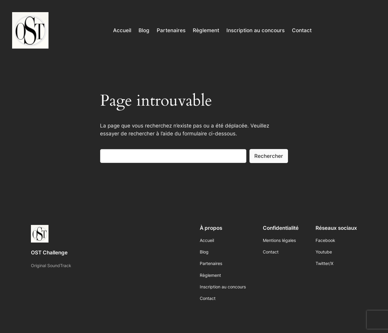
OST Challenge (49, 253)
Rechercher (268, 156)
